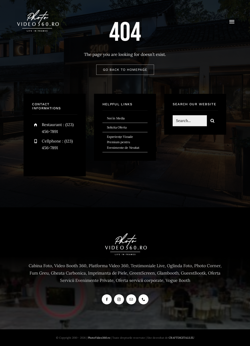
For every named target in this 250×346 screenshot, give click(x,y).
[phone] (143, 299)
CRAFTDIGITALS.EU (181, 337)
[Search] (212, 121)
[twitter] (49, 162)
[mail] (131, 299)
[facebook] (37, 162)
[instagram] (61, 162)
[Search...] (190, 121)
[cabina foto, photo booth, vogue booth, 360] (37, 11)
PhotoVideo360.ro (99, 337)
